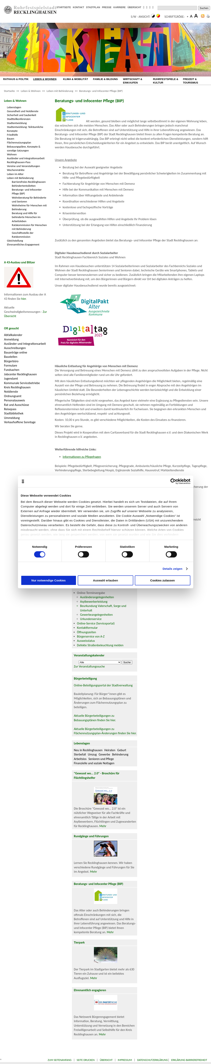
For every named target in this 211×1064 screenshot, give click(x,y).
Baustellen (10, 357)
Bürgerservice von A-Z (90, 636)
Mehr (102, 826)
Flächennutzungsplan (19, 142)
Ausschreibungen (15, 348)
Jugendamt (11, 378)
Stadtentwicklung (17, 123)
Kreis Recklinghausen (17, 387)
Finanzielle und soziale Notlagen (94, 763)
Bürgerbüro (11, 361)
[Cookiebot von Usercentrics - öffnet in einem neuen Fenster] (173, 481)
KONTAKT (78, 7)
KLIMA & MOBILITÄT (75, 79)
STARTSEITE (64, 7)
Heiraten (109, 750)
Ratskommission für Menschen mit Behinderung (29, 227)
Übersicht (106, 1060)
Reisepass (10, 409)
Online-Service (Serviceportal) (96, 623)
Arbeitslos (80, 759)
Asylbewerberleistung (93, 601)
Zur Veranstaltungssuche (89, 666)
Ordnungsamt (12, 396)
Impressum (125, 1060)
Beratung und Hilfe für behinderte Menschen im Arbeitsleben (26, 217)
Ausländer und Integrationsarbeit (26, 158)
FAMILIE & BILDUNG (105, 79)
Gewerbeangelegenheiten (96, 614)
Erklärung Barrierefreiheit (189, 1060)
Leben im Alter (15, 174)
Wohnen (12, 154)
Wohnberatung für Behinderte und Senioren (29, 199)
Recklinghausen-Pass (18, 162)
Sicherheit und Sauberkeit (21, 115)
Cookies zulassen (162, 580)
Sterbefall (80, 754)
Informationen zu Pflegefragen (82, 457)
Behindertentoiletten (24, 185)
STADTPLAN (93, 7)
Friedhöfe (12, 134)
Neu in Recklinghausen (88, 750)
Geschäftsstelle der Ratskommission (23, 234)
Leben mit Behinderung (60, 91)
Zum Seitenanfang (60, 1060)
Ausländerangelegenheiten (97, 597)
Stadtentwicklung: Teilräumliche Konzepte (25, 129)
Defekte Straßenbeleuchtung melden (100, 645)
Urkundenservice (91, 619)
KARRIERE (119, 7)
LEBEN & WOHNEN (45, 79)
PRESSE (106, 7)
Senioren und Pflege (101, 759)
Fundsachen (11, 370)
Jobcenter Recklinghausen (20, 374)
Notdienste (11, 391)
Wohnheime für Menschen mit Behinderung (29, 207)
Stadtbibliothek (13, 413)
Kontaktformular (87, 628)
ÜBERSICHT (134, 7)
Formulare (10, 365)
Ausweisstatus (86, 641)
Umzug (92, 754)
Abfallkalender (13, 335)
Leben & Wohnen (31, 91)
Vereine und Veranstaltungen (23, 166)
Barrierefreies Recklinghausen (29, 182)
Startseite (9, 91)
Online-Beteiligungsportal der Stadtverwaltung (103, 685)
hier (23, 299)
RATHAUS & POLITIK (15, 79)
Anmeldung (11, 339)
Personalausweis (14, 400)
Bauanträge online (15, 352)
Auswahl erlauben (105, 580)
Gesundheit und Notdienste (22, 111)
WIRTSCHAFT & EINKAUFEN (132, 81)
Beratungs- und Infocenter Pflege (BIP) (101, 91)
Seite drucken (86, 1060)
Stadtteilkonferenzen (18, 119)
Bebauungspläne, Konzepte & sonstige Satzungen (23, 148)
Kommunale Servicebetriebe (22, 383)
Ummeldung (12, 418)
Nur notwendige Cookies (48, 580)
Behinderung (120, 754)
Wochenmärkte (16, 170)
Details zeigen (172, 568)
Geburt (121, 750)
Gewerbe (104, 754)
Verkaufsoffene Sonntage (20, 422)
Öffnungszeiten (86, 632)
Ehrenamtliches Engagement (23, 244)
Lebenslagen (14, 107)
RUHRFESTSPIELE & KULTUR (165, 81)
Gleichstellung (15, 240)
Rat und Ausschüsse (16, 405)
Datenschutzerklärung (152, 1060)
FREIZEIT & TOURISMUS (190, 81)
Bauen (10, 138)
